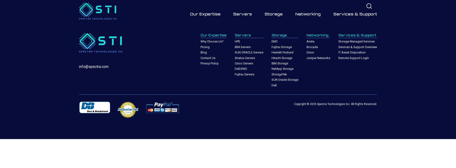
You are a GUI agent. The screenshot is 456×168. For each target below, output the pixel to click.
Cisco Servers (244, 63)
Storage (274, 14)
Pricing (205, 47)
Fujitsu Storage (282, 47)
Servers (242, 14)
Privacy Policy (209, 63)
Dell (274, 85)
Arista (310, 41)
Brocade (312, 47)
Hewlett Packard (282, 52)
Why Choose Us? (212, 41)
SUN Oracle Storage (285, 79)
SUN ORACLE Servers (249, 52)
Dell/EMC (241, 68)
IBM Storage (280, 63)
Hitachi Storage (282, 58)
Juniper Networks (318, 58)
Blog (204, 52)
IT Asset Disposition (352, 52)
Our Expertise (205, 14)
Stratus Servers (245, 58)
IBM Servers (243, 47)
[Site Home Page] (100, 12)
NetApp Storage (282, 68)
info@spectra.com (94, 66)
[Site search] (369, 6)
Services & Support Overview (357, 47)
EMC (275, 41)
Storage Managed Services (356, 41)
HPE (237, 41)
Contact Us (208, 58)
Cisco (310, 52)
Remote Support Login (353, 58)
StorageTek (279, 74)
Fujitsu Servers (244, 74)
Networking (308, 14)
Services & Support (355, 14)
